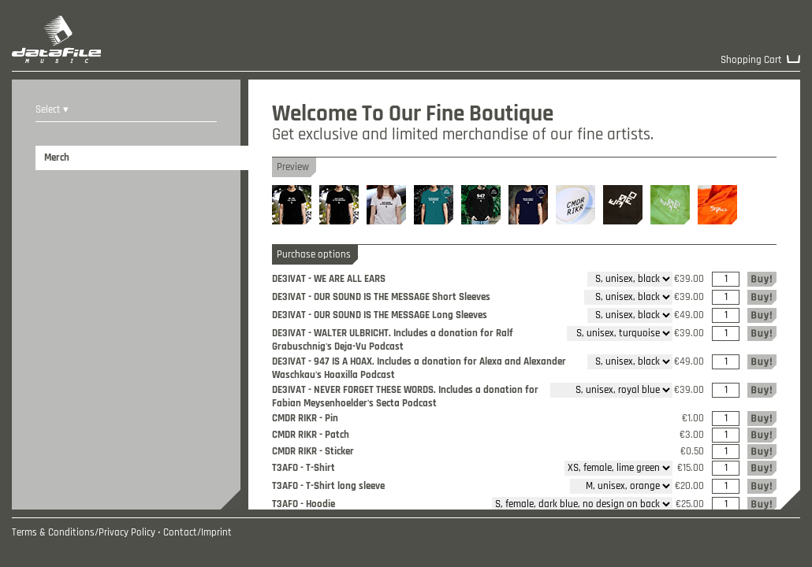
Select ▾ (52, 110)
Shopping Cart (751, 60)
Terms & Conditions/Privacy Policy (83, 532)
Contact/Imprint (197, 532)
